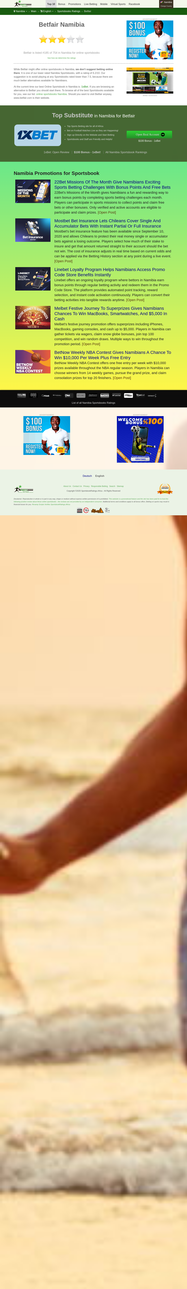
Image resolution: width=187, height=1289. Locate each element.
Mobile (104, 4)
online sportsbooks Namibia (51, 94)
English (46, 11)
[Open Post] (107, 212)
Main (33, 11)
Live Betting (90, 4)
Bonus (61, 4)
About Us (67, 486)
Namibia (20, 11)
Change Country (166, 6)
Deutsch (87, 476)
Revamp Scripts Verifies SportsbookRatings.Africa (51, 504)
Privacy (86, 486)
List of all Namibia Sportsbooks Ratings (93, 403)
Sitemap (120, 486)
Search (112, 486)
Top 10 (51, 4)
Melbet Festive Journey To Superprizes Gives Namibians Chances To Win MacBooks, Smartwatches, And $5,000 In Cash (110, 313)
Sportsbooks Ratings (68, 11)
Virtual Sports (118, 4)
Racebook (134, 4)
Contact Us (77, 486)
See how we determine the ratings (61, 58)
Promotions (74, 4)
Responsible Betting (99, 486)
